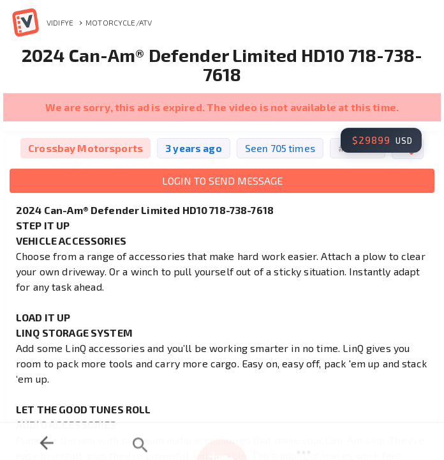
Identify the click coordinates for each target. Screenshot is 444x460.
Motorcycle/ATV (118, 22)
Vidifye (41, 22)
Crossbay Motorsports (85, 148)
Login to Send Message (222, 180)
